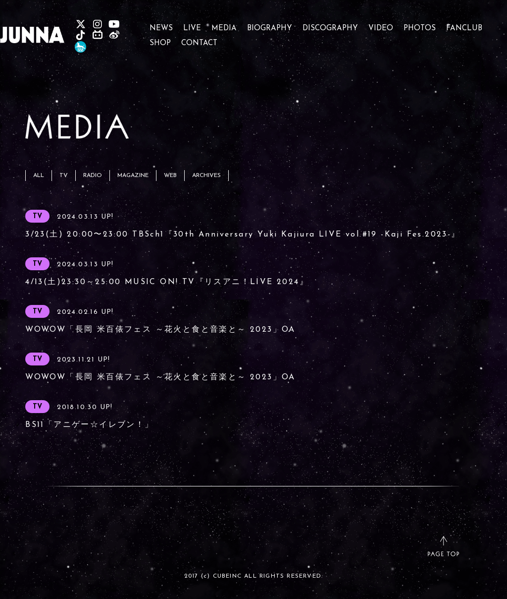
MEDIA (224, 24)
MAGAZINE (133, 176)
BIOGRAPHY (269, 24)
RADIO (92, 176)
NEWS (161, 24)
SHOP (160, 39)
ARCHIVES (206, 176)
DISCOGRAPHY (330, 24)
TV (63, 176)
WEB (170, 176)
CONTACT (199, 39)
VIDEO (380, 24)
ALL (38, 176)
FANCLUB (464, 24)
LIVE (192, 24)
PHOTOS (420, 24)
